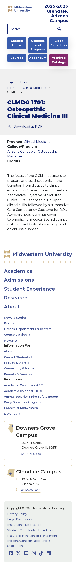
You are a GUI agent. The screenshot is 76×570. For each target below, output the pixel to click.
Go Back (21, 82)
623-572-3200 (30, 490)
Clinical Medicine (34, 88)
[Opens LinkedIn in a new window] (49, 553)
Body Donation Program (22, 402)
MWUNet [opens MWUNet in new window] (10, 340)
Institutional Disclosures (24, 525)
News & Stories (15, 317)
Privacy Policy (17, 514)
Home (11, 88)
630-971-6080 (31, 454)
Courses (16, 58)
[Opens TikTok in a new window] (41, 553)
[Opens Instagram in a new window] (34, 553)
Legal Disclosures (19, 519)
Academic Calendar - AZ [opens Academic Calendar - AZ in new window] (22, 385)
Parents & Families (18, 374)
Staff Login (15, 546)
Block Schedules (59, 43)
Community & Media (19, 368)
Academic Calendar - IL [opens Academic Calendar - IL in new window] (21, 391)
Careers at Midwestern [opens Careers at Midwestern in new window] (21, 408)
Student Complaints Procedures (30, 530)
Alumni (9, 351)
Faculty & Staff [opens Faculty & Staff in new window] (15, 363)
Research (16, 298)
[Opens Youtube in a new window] (26, 553)
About (12, 307)
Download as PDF (24, 126)
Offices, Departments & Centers (27, 329)
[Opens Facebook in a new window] (11, 553)
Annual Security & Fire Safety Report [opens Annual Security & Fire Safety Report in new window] (31, 396)
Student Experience (29, 289)
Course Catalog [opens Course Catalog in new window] (15, 334)
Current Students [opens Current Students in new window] (17, 357)
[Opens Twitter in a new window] (18, 553)
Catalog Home (17, 43)
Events (9, 323)
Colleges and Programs (38, 45)
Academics (18, 271)
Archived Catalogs (59, 60)
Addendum (37, 58)
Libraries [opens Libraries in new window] (10, 413)
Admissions (19, 280)
